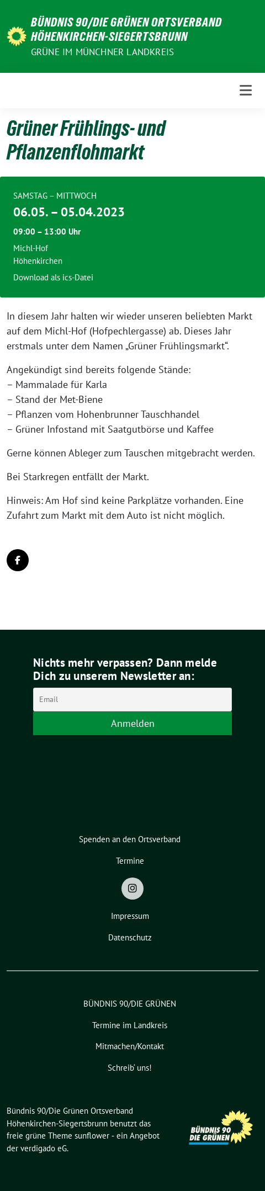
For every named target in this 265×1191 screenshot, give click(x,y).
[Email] (132, 699)
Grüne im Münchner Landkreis (102, 52)
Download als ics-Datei (53, 277)
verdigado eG (43, 1148)
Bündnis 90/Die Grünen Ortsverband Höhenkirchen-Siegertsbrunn (126, 29)
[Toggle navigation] (245, 90)
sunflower (92, 1135)
